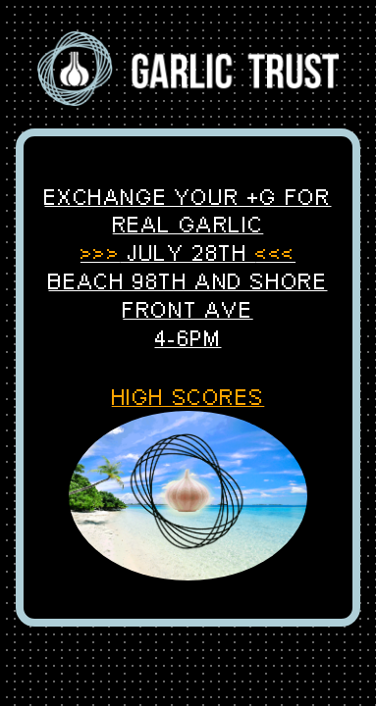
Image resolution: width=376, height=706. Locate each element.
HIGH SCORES (188, 397)
